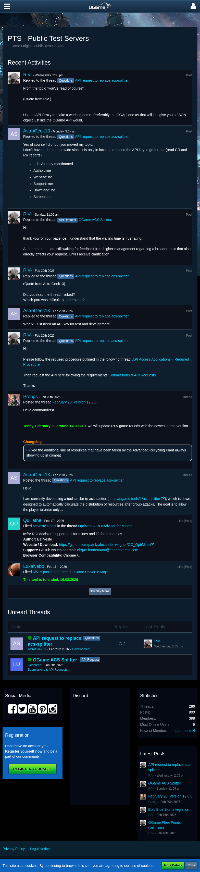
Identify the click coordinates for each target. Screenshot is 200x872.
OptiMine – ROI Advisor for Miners (105, 526)
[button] (7, 6)
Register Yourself (32, 769)
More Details (173, 865)
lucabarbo (34, 665)
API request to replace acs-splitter (101, 80)
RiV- (27, 74)
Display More (100, 591)
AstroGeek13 (36, 130)
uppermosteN (184, 731)
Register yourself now (23, 751)
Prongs (30, 396)
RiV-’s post (41, 572)
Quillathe (32, 520)
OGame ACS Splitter (95, 220)
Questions (92, 638)
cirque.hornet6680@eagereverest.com (107, 550)
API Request (90, 659)
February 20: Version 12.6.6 (74, 402)
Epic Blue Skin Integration (168, 809)
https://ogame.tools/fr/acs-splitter (134, 499)
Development (81, 649)
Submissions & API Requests (133, 375)
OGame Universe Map (89, 572)
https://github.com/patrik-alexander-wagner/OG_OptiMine (104, 545)
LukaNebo (33, 566)
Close (191, 865)
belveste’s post (44, 526)
